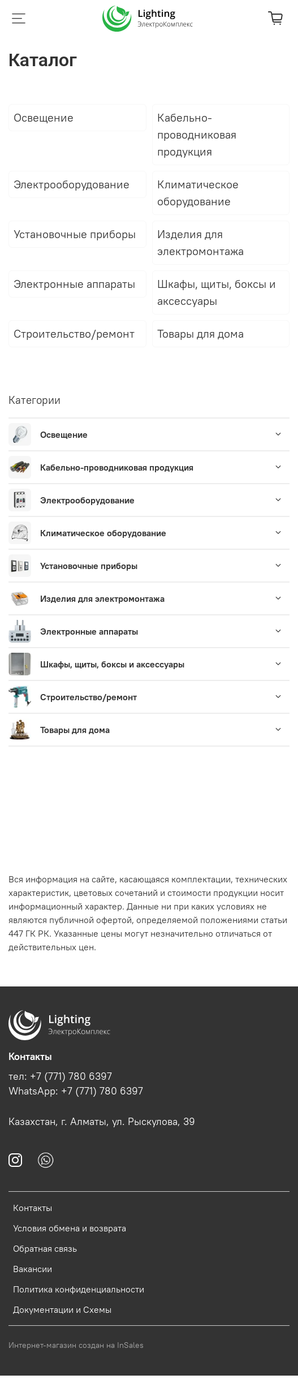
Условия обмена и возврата (69, 1228)
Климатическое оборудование (103, 532)
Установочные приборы (88, 565)
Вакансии (32, 1268)
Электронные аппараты (89, 631)
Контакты (32, 1207)
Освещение (64, 434)
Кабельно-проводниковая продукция (116, 467)
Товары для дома (75, 729)
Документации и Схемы (62, 1309)
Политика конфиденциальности (78, 1289)
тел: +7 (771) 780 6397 (60, 1076)
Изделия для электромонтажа (102, 598)
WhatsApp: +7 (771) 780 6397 (75, 1091)
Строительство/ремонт (88, 697)
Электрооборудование (87, 500)
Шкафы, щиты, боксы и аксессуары (112, 664)
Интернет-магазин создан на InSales (76, 1345)
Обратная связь (45, 1248)
